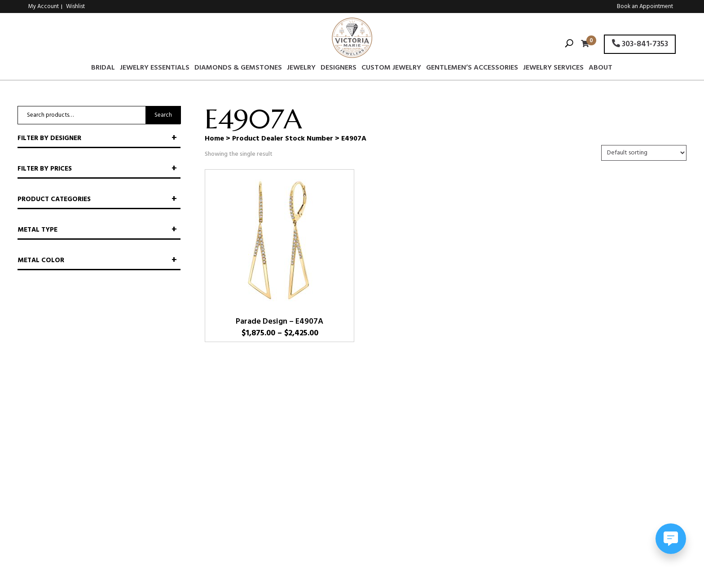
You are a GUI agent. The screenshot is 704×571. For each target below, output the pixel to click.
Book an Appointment (645, 6)
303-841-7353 (640, 44)
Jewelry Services (553, 69)
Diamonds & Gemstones (238, 69)
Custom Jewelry (391, 69)
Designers (338, 69)
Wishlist (75, 6)
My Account (43, 6)
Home (214, 139)
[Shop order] (643, 153)
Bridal (103, 69)
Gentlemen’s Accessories (472, 69)
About (600, 69)
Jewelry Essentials (154, 69)
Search (163, 115)
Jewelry (301, 69)
